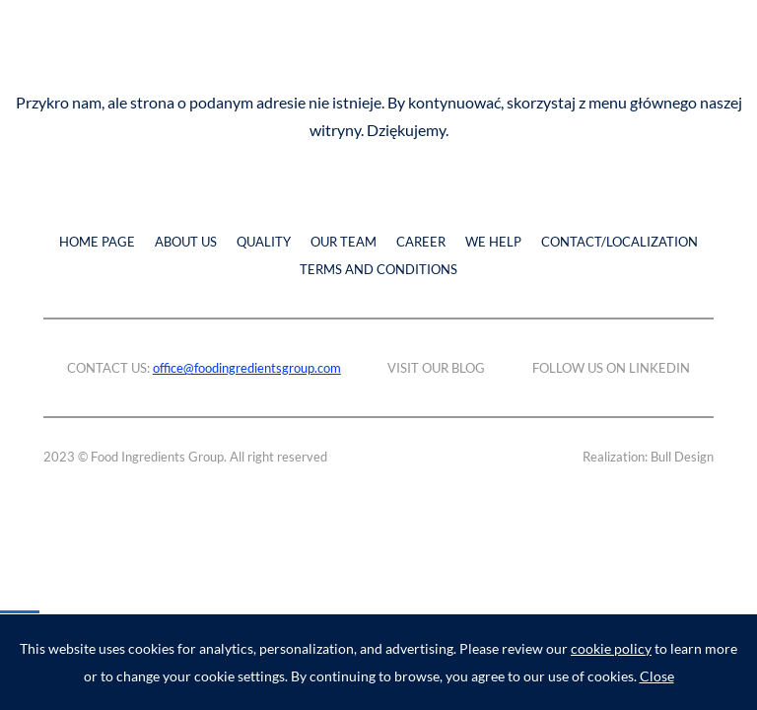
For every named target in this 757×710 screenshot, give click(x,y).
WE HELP (493, 241)
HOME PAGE (97, 241)
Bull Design (682, 456)
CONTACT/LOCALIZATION (619, 241)
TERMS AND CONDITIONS (378, 269)
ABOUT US (186, 241)
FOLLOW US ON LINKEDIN (611, 368)
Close (657, 676)
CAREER (421, 241)
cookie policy (611, 648)
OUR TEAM (343, 241)
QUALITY (264, 241)
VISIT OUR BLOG (436, 368)
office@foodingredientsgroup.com (247, 368)
